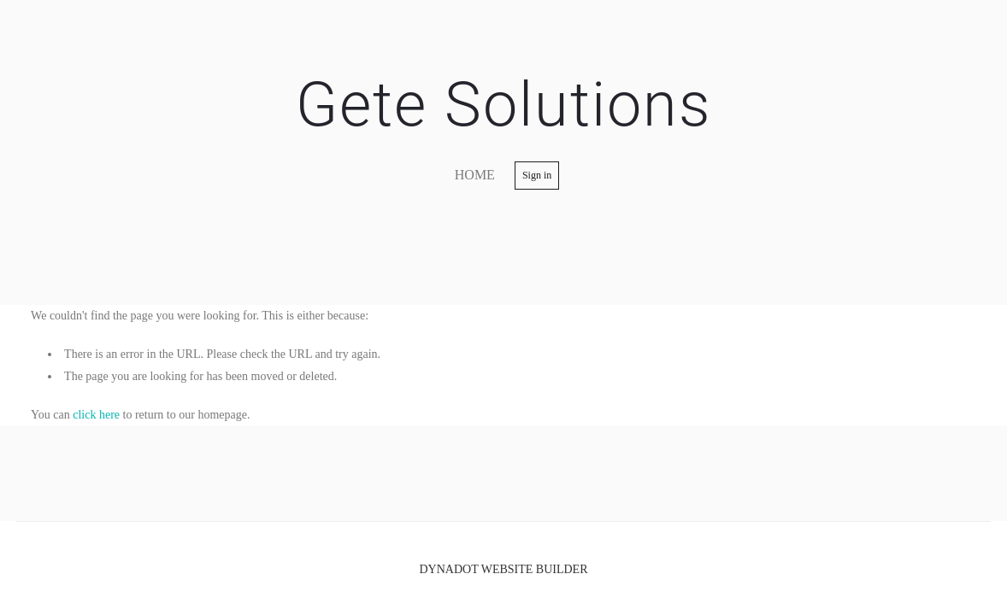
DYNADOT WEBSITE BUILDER (503, 569)
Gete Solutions (503, 104)
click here (96, 414)
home (475, 174)
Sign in (536, 175)
